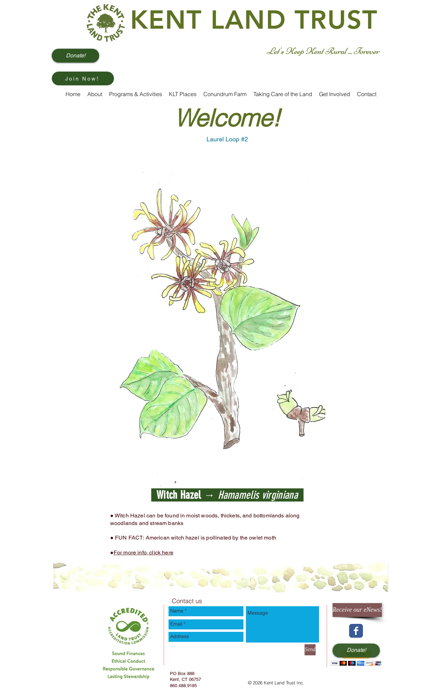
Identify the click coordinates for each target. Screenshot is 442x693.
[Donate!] (75, 56)
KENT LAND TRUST (254, 19)
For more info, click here (143, 552)
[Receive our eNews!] (357, 610)
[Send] (310, 649)
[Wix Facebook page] (356, 631)
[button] (356, 657)
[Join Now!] (83, 78)
